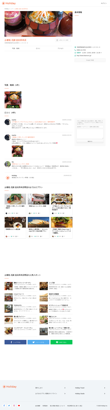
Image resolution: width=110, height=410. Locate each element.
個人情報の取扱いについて (57, 406)
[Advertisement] (39, 67)
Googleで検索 (90, 60)
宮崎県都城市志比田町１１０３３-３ (88, 47)
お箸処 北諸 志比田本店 (15, 40)
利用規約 (45, 406)
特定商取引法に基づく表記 (74, 406)
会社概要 (37, 406)
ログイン (104, 3)
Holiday (9, 3)
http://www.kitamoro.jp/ (84, 55)
